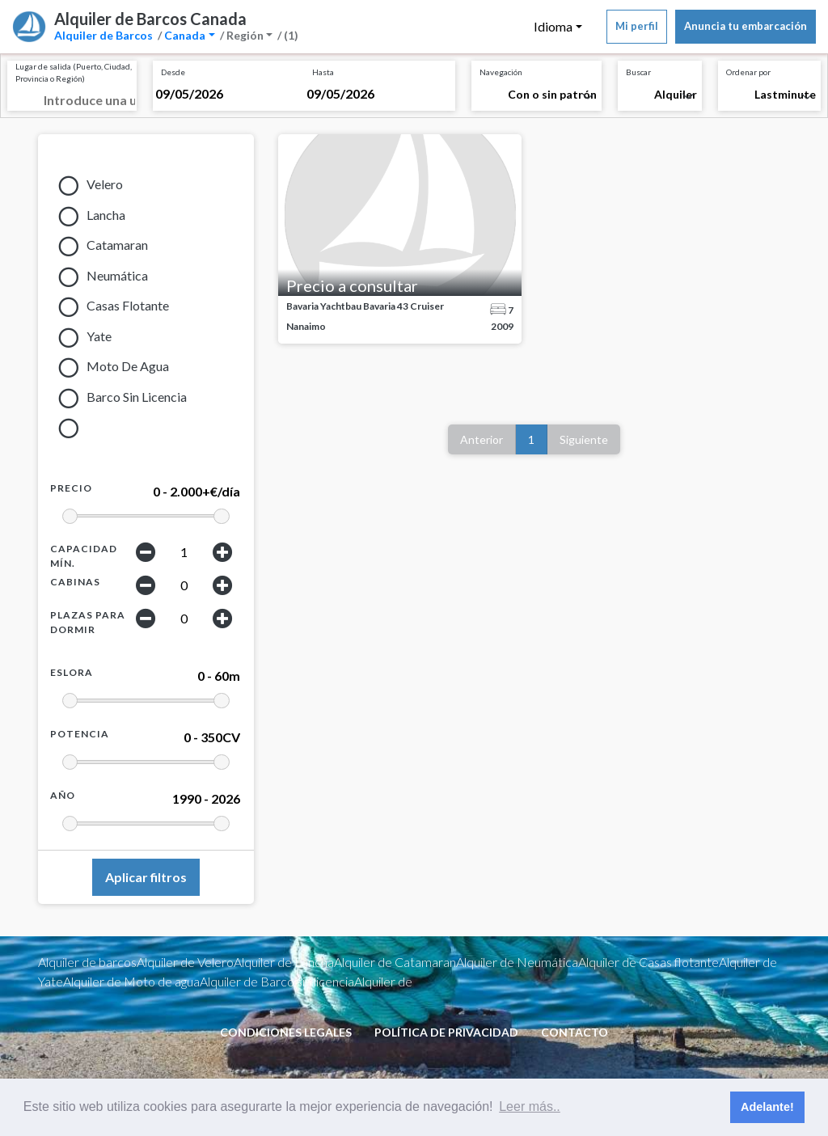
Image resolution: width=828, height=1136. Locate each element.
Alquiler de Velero (185, 961)
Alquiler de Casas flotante (648, 961)
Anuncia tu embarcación (745, 25)
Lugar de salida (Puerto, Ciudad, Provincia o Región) (73, 72)
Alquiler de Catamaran (395, 961)
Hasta (323, 72)
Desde (173, 72)
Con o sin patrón (552, 94)
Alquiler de (383, 981)
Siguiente (584, 439)
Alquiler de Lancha (284, 961)
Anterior (481, 439)
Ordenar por (748, 72)
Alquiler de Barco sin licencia (277, 981)
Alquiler (675, 94)
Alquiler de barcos (87, 961)
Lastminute (785, 94)
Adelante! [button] (767, 1106)
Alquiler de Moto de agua (131, 981)
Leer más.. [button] (529, 1106)
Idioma (553, 26)
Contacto (574, 1032)
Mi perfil (636, 25)
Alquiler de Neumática (517, 961)
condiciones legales (286, 1032)
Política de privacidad (446, 1032)
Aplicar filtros (146, 877)
